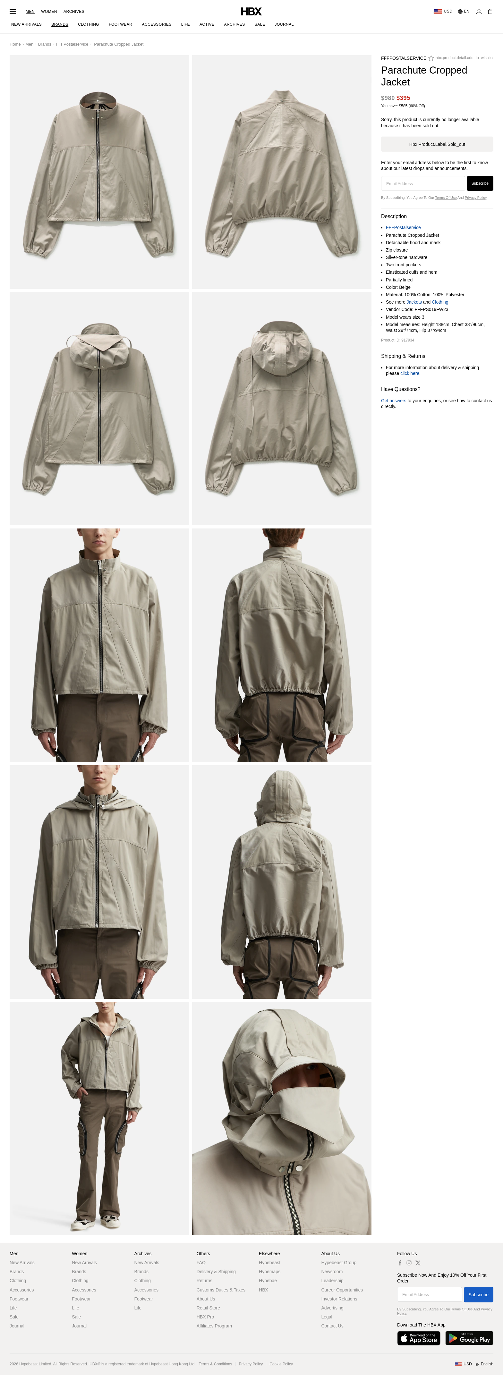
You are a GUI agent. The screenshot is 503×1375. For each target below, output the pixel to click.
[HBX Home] (251, 11)
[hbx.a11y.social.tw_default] (418, 1263)
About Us (206, 1298)
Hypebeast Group (338, 1262)
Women (49, 11)
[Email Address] (423, 183)
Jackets (414, 302)
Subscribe (480, 183)
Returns (204, 1280)
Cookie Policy (281, 1364)
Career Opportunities (342, 1289)
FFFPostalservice (72, 44)
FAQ (201, 1262)
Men (30, 11)
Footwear (19, 1298)
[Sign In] (479, 11)
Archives (74, 11)
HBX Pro (205, 1316)
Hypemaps (269, 1271)
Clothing (440, 302)
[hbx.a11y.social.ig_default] (409, 1263)
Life (13, 1307)
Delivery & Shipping (216, 1271)
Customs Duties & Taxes (221, 1289)
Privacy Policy (476, 198)
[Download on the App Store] (418, 1338)
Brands (44, 44)
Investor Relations (339, 1298)
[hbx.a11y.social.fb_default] (400, 1263)
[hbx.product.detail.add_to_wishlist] (460, 59)
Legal (326, 1316)
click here (409, 373)
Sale (14, 1316)
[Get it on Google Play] (469, 1338)
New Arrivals (22, 1262)
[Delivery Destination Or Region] (442, 11)
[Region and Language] (474, 1364)
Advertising (332, 1307)
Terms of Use (445, 198)
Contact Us (332, 1325)
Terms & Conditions (215, 1364)
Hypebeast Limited (35, 1364)
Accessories (22, 1289)
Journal (17, 1325)
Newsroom (332, 1271)
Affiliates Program (214, 1325)
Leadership (332, 1280)
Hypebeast (269, 1262)
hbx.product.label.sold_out (437, 144)
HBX (263, 1289)
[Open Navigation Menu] (13, 11)
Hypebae (268, 1280)
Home (15, 44)
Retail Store (208, 1307)
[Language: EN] (464, 11)
